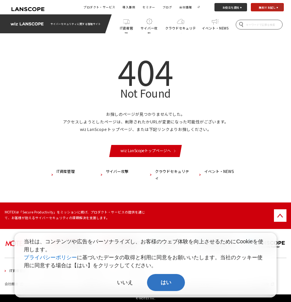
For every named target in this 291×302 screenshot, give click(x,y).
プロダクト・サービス (99, 7)
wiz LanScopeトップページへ (145, 151)
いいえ (125, 282)
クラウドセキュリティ (180, 29)
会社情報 (185, 7)
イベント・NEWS (215, 28)
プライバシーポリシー (50, 257)
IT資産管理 (126, 29)
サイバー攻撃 (149, 29)
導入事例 (128, 7)
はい (166, 282)
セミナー (148, 7)
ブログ (167, 7)
